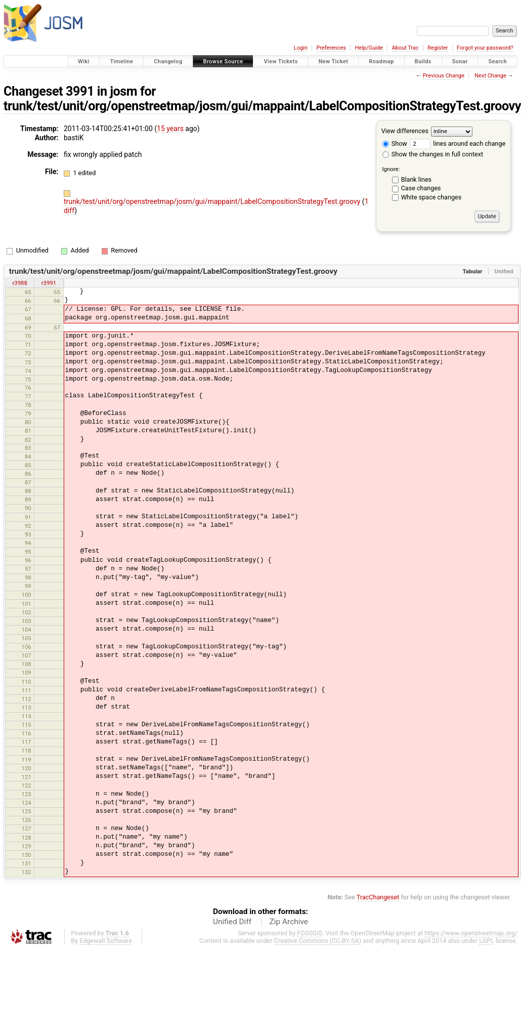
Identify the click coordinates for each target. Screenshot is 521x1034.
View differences (404, 131)
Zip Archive (289, 921)
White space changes (431, 197)
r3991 (48, 282)
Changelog (168, 61)
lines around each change (457, 143)
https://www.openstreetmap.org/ (470, 933)
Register (437, 48)
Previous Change (443, 75)
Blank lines (416, 179)
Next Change (490, 75)
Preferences (331, 48)
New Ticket (334, 61)
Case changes (421, 188)
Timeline (121, 61)
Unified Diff (232, 921)
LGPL (486, 940)
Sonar (460, 61)
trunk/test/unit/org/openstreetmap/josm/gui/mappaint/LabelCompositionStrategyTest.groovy (213, 201)
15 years (170, 129)
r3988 (19, 282)
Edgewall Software (105, 940)
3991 (80, 91)
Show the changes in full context (432, 154)
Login (301, 48)
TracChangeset (378, 897)
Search (497, 61)
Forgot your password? (485, 48)
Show (394, 143)
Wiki (84, 61)
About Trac (405, 48)
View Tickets (280, 61)
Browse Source (223, 61)
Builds (423, 61)
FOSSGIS (309, 933)
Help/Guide (369, 48)
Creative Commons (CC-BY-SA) (318, 940)
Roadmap (381, 61)
